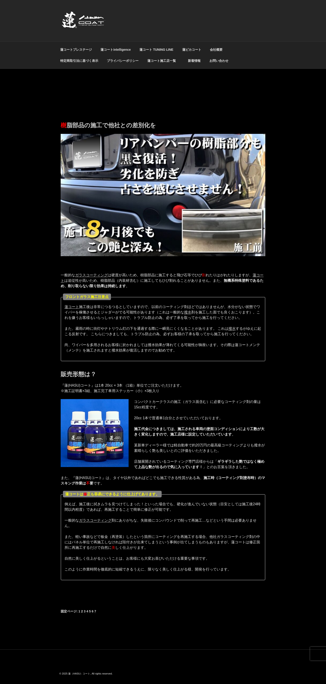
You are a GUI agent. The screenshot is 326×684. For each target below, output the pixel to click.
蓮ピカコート (191, 49)
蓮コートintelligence (116, 49)
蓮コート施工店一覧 (163, 61)
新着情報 (194, 61)
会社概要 (216, 49)
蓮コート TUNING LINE (156, 49)
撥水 (187, 312)
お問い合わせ (218, 61)
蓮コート (72, 307)
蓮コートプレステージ (76, 49)
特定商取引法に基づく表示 (79, 61)
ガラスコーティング (91, 275)
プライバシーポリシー (123, 61)
